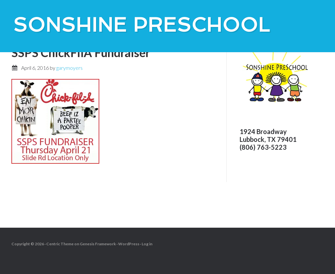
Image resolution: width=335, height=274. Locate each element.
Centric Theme (60, 243)
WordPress (128, 243)
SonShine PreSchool (141, 24)
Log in (147, 243)
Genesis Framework (98, 243)
